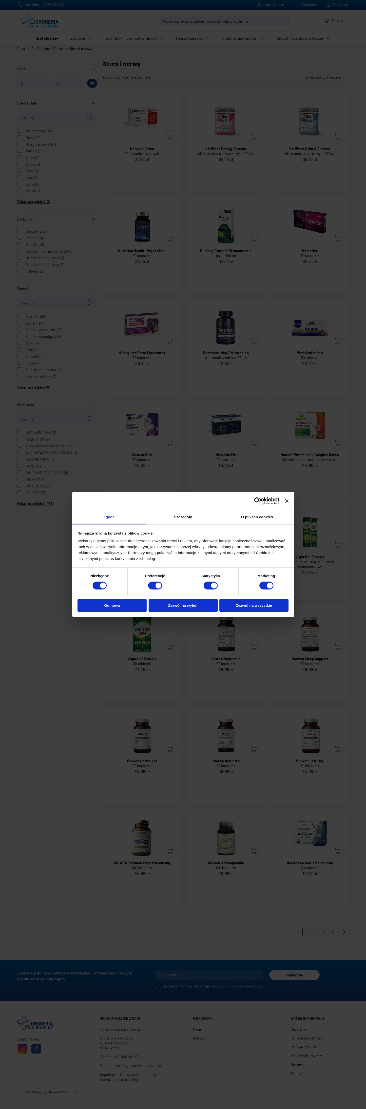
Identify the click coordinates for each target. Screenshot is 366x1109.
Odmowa (112, 605)
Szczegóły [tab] (183, 517)
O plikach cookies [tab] (257, 517)
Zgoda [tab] (109, 517)
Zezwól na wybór (183, 605)
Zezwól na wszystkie (254, 605)
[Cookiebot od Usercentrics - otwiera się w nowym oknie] (257, 500)
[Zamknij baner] (287, 501)
